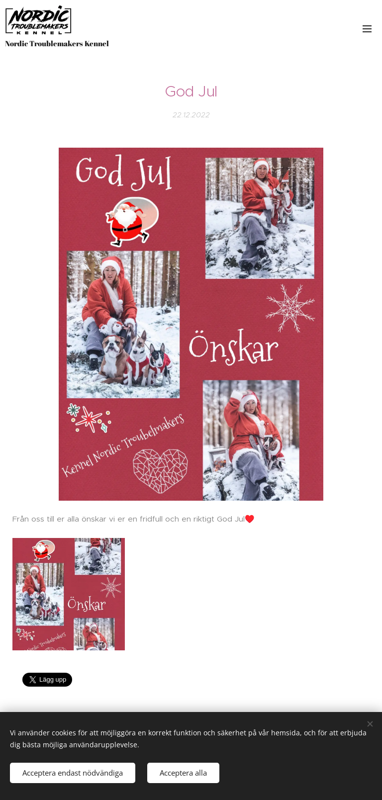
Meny (367, 28)
